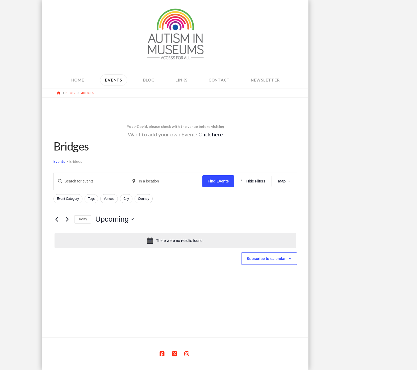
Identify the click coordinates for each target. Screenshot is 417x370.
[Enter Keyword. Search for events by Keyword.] (91, 181)
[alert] (175, 240)
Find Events (218, 181)
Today (82, 219)
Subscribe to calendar (266, 259)
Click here (210, 134)
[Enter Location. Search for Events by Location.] (165, 181)
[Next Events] (67, 219)
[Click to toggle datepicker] (114, 219)
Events (59, 161)
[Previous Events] (56, 219)
